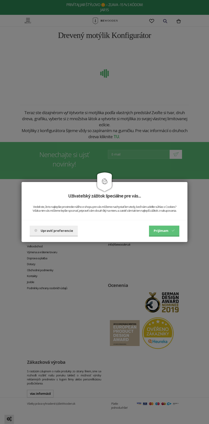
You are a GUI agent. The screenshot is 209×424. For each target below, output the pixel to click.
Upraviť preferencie (53, 230)
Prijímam (164, 230)
